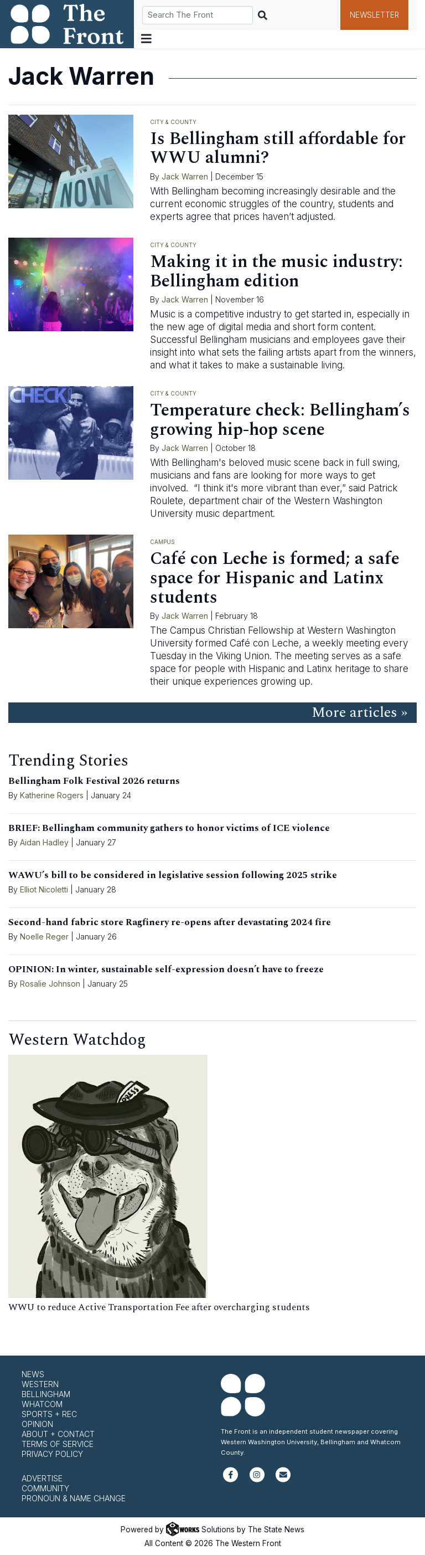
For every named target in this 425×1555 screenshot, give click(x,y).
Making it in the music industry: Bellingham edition (276, 271)
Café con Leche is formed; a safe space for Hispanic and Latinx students (275, 578)
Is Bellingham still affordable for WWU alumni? (278, 148)
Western (40, 1384)
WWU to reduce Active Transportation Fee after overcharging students (159, 1307)
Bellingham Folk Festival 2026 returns (94, 781)
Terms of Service (58, 1444)
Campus (162, 541)
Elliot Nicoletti (44, 889)
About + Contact (58, 1434)
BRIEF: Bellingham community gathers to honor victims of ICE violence (169, 828)
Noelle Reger (44, 936)
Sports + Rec (49, 1414)
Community (45, 1488)
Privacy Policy (52, 1454)
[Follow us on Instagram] (257, 1479)
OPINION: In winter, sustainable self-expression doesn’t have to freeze (166, 969)
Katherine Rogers (52, 795)
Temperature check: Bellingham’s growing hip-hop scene (280, 420)
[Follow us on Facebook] (230, 1479)
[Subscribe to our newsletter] (283, 1479)
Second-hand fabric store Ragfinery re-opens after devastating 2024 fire (169, 922)
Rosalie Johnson (50, 983)
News (33, 1374)
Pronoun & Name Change (74, 1498)
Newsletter (374, 15)
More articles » (359, 712)
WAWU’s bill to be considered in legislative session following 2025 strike (172, 875)
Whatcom (42, 1404)
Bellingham (46, 1394)
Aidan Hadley (44, 842)
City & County (173, 122)
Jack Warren (185, 176)
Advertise (42, 1478)
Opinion (37, 1424)
